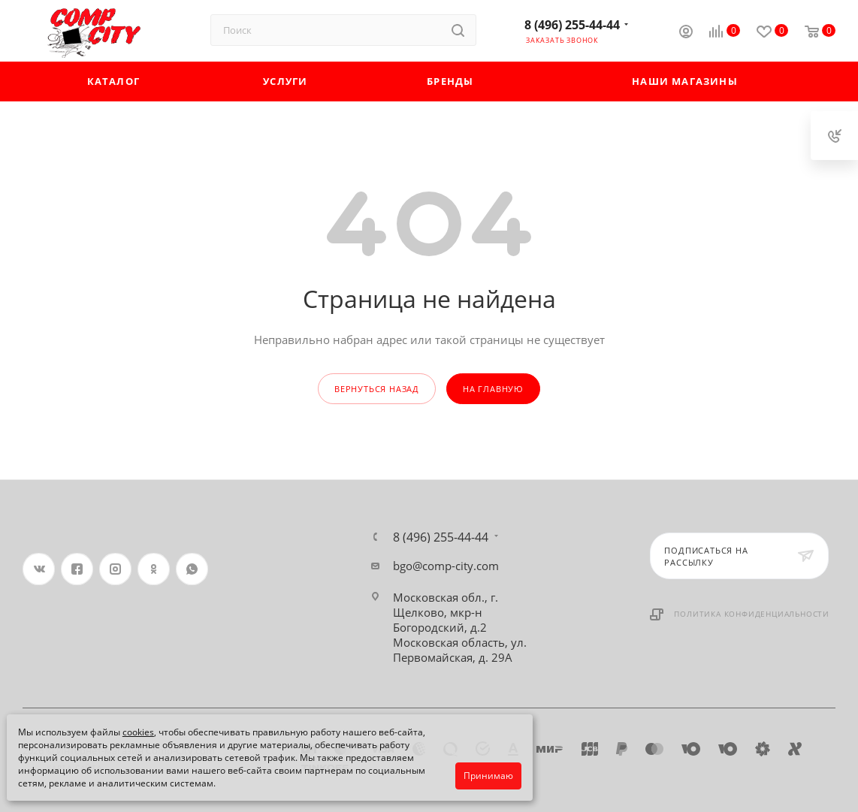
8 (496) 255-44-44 (572, 25)
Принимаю (488, 775)
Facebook (77, 569)
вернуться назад (376, 388)
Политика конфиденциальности (751, 613)
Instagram (115, 569)
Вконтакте (39, 569)
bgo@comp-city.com (446, 565)
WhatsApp (192, 569)
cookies (138, 732)
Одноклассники (153, 569)
